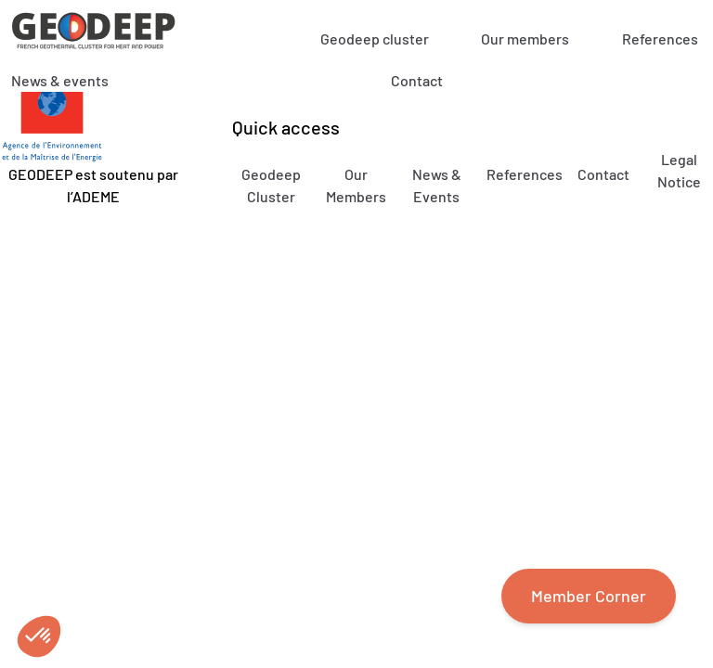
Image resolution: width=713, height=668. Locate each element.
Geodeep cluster (374, 38)
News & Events (436, 185)
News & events (60, 80)
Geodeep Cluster (271, 185)
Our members (525, 38)
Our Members (356, 185)
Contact (417, 80)
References (660, 38)
